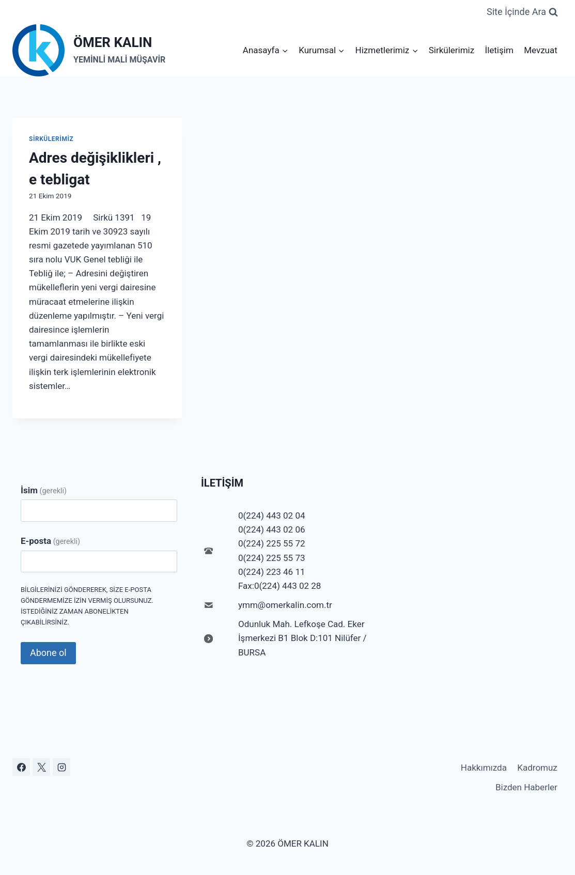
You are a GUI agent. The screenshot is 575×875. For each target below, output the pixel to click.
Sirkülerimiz (452, 50)
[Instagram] (61, 767)
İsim (44, 490)
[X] (41, 767)
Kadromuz (537, 767)
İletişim (499, 50)
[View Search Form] (522, 12)
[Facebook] (21, 767)
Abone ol (48, 652)
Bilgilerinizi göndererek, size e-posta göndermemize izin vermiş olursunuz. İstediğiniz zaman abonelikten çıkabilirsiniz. (87, 606)
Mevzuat (540, 50)
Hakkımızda (484, 767)
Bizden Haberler (526, 787)
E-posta (50, 541)
